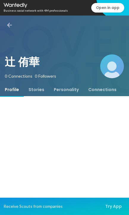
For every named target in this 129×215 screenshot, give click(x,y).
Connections (102, 90)
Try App (113, 206)
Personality (66, 90)
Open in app (107, 7)
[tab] (12, 89)
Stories (36, 90)
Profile (12, 90)
